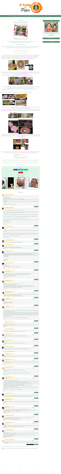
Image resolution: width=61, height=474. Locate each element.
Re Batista (6, 367)
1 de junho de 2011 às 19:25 (10, 346)
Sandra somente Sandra (9, 291)
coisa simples (7, 415)
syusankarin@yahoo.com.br (23, 154)
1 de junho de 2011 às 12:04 (7, 271)
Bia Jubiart (6, 226)
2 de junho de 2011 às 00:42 (7, 399)
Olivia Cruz (7, 262)
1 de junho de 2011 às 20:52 (9, 353)
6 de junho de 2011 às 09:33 (12, 429)
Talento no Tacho (22, 174)
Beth (6, 340)
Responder (36, 206)
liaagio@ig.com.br (24, 162)
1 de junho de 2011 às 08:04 (10, 226)
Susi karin (6, 346)
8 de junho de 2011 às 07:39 (12, 439)
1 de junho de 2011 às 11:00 (11, 244)
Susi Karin (17, 50)
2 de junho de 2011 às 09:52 (7, 407)
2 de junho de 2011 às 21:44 (10, 422)
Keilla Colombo (7, 359)
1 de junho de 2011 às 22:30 (7, 378)
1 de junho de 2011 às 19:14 (10, 333)
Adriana (6, 333)
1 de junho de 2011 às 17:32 (10, 321)
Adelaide (6, 321)
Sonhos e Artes (7, 439)
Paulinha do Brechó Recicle (9, 207)
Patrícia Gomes (7, 306)
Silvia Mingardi (7, 406)
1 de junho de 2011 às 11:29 (11, 262)
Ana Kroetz (7, 244)
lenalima (6, 422)
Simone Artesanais (8, 280)
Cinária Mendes (7, 298)
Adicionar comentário (30, 444)
